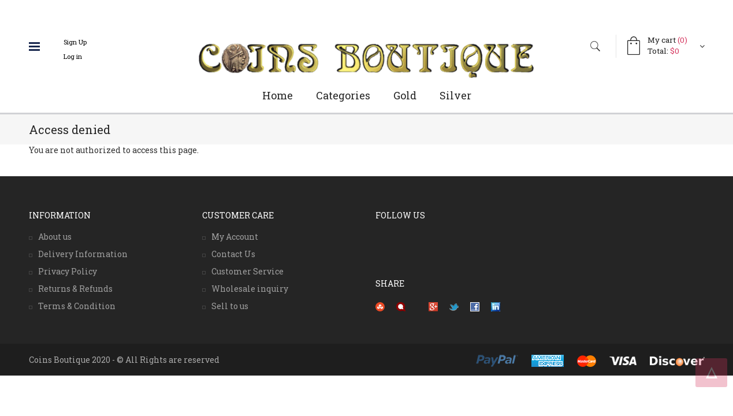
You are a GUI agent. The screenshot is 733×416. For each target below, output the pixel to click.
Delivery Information (83, 253)
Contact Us (233, 253)
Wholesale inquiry (249, 288)
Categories (343, 95)
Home (277, 95)
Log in (73, 56)
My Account (234, 236)
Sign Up (75, 42)
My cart (667, 40)
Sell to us (229, 305)
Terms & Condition (77, 305)
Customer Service (247, 271)
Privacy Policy (67, 271)
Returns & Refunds (75, 288)
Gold (404, 95)
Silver (455, 95)
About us (55, 236)
